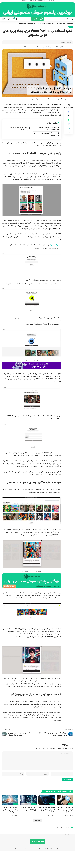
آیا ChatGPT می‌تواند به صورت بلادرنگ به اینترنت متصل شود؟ (65, 818)
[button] (71, 23)
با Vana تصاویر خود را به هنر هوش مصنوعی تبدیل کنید (19, 134)
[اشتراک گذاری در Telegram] (68, 131)
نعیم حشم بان (18, 859)
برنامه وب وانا (54, 250)
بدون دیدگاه (49, 52)
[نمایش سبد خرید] (14, 23)
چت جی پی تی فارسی (67, 28)
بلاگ (58, 28)
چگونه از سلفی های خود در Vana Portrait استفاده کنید (49, 134)
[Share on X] (68, 122)
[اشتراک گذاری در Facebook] (68, 117)
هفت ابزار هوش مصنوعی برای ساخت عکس (28, 817)
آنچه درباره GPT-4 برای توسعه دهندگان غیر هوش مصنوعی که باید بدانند (10, 819)
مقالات (54, 28)
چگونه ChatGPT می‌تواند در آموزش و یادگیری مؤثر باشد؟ (48, 818)
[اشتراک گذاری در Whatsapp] (68, 126)
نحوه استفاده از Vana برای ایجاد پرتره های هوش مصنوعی (46, 139)
